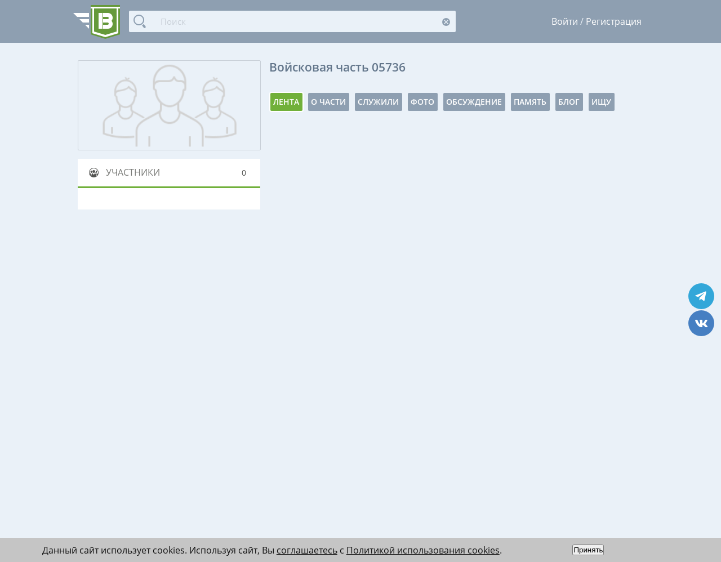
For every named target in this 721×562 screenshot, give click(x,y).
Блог (569, 101)
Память (530, 101)
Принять (588, 550)
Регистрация (614, 21)
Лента (286, 101)
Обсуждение (474, 101)
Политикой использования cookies (423, 550)
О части (328, 101)
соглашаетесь (307, 550)
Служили (378, 101)
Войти (564, 21)
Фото (422, 101)
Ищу (601, 101)
